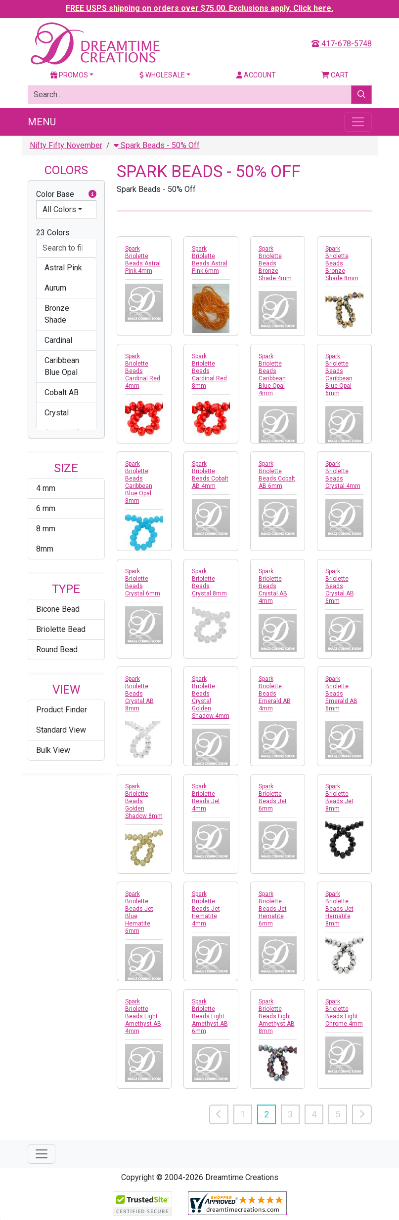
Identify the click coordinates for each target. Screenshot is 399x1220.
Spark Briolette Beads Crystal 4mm (342, 474)
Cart (335, 75)
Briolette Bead (61, 629)
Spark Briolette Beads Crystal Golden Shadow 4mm (210, 697)
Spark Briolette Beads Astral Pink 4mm (143, 259)
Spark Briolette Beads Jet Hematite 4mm (206, 908)
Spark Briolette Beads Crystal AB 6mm (339, 586)
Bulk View (53, 750)
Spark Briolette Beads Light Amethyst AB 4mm (143, 1016)
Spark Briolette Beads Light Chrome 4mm (344, 1012)
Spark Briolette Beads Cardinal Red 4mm (142, 371)
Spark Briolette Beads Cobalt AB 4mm (210, 474)
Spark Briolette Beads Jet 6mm (273, 797)
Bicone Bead (58, 609)
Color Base (66, 194)
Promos (69, 75)
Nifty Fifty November (66, 145)
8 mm (45, 528)
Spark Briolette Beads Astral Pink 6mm (209, 259)
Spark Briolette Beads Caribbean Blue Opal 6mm (339, 375)
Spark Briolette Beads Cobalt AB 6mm (277, 474)
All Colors (59, 209)
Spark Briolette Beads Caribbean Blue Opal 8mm (138, 482)
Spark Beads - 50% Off (157, 145)
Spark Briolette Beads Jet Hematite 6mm (273, 908)
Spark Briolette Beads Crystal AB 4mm (273, 586)
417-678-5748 (341, 43)
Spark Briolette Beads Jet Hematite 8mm (339, 908)
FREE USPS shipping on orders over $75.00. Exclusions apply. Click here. (199, 8)
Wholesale (162, 75)
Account (256, 75)
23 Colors (53, 232)
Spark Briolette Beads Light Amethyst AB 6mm (210, 1016)
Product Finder (61, 709)
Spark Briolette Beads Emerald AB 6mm (341, 693)
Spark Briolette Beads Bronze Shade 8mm (341, 263)
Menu (42, 122)
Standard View (61, 730)
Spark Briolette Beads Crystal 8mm (209, 582)
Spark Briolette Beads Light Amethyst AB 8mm (277, 1016)
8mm (44, 549)
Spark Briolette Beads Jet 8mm (339, 797)
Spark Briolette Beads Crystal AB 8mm (139, 693)
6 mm (45, 508)
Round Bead (57, 649)
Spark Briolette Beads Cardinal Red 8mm (209, 371)
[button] (92, 194)
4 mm (45, 488)
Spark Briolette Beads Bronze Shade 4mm (275, 263)
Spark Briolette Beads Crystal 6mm (142, 582)
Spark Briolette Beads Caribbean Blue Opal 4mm (272, 375)
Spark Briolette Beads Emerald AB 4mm (275, 693)
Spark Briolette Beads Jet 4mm (206, 797)
